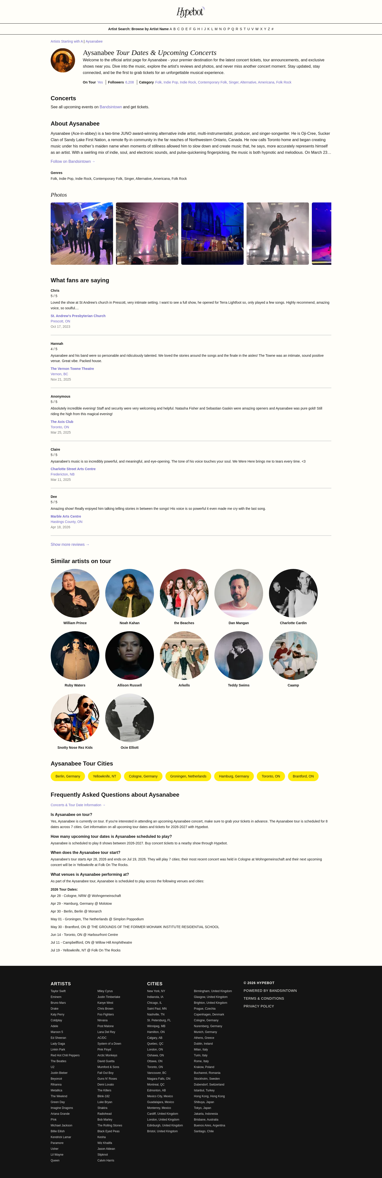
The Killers (104, 1090)
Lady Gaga (58, 1043)
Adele (54, 1026)
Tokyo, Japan (202, 1108)
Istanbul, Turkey (204, 1090)
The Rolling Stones (109, 1125)
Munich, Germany (205, 1032)
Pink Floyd (104, 1049)
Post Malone (105, 1026)
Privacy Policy (259, 1006)
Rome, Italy (201, 1061)
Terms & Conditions (264, 998)
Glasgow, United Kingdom (211, 997)
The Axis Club (62, 422)
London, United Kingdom (163, 1119)
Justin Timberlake (108, 997)
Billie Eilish (58, 1131)
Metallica (56, 1090)
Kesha (101, 1137)
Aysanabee (94, 41)
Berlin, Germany (68, 776)
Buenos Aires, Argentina (209, 1125)
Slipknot (102, 1154)
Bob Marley (104, 1119)
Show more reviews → (70, 544)
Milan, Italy (201, 1049)
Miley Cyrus (105, 991)
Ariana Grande (60, 1113)
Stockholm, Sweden (207, 1078)
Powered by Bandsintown (270, 991)
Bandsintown (111, 107)
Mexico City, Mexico (160, 1096)
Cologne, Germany (143, 776)
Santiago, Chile (204, 1131)
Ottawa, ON (154, 1061)
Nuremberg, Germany (208, 1026)
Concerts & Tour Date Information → (78, 805)
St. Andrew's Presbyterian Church (78, 316)
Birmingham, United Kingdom (213, 991)
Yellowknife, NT (104, 776)
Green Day (58, 1102)
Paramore (57, 1143)
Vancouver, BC (156, 1073)
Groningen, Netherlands (188, 776)
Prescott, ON (60, 321)
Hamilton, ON (156, 1032)
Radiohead (104, 1113)
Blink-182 (103, 1096)
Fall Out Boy (105, 1073)
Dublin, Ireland (203, 1043)
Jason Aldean (106, 1149)
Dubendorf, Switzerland (209, 1084)
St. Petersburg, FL (159, 1020)
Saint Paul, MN (157, 1008)
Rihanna (56, 1084)
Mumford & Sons (108, 1067)
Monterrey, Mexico (159, 1108)
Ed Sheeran (58, 1038)
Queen (55, 1160)
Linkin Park (58, 1049)
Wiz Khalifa (104, 1143)
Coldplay (56, 1020)
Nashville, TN (155, 1014)
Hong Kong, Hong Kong (209, 1096)
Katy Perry (57, 1014)
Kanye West (105, 1002)
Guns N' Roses (107, 1078)
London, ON (155, 1049)
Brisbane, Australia (206, 1119)
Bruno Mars (58, 1002)
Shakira (102, 1108)
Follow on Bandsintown (73, 161)
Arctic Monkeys (107, 1055)
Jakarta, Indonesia (206, 1113)
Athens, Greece (204, 1038)
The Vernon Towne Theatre (72, 369)
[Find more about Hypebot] (191, 11)
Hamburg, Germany (234, 776)
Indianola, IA (155, 997)
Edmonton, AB (156, 1090)
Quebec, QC (155, 1043)
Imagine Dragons (62, 1108)
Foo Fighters (105, 1014)
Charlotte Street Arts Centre (73, 469)
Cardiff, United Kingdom (162, 1113)
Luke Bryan (104, 1102)
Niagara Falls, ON (158, 1078)
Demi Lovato (105, 1084)
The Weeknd (59, 1096)
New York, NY (156, 991)
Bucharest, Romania (207, 1073)
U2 (52, 1067)
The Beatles (58, 1061)
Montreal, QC (155, 1084)
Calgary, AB (154, 1038)
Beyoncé (56, 1078)
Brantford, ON (303, 776)
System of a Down (109, 1043)
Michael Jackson (61, 1125)
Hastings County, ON (66, 522)
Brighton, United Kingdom (210, 1002)
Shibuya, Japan (204, 1102)
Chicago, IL (154, 1002)
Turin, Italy (201, 1055)
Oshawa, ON (155, 1055)
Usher (54, 1149)
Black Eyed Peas (108, 1131)
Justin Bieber (59, 1073)
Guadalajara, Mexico (160, 1102)
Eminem (56, 997)
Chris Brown (105, 1008)
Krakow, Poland (204, 1067)
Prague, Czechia (205, 1008)
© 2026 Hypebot (259, 983)
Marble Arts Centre (66, 516)
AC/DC (101, 1038)
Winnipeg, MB (156, 1026)
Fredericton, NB (63, 474)
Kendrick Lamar (61, 1137)
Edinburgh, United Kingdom (165, 1125)
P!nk (54, 1119)
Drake (54, 1008)
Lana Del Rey (106, 1032)
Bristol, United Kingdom (162, 1131)
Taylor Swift (58, 991)
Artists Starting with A (67, 41)
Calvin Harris (105, 1160)
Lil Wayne (57, 1154)
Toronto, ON (60, 427)
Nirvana (102, 1020)
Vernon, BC (59, 374)
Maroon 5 (57, 1032)
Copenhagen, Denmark (209, 1014)
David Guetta (106, 1061)
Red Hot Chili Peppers (65, 1055)
